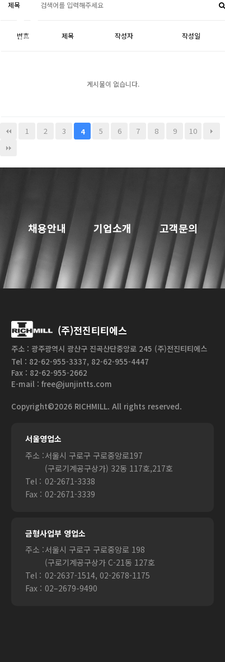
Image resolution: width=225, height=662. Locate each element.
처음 (8, 131)
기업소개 (112, 228)
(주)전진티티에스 (92, 330)
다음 (211, 131)
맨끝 (8, 147)
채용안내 (47, 228)
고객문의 (179, 228)
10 (193, 130)
